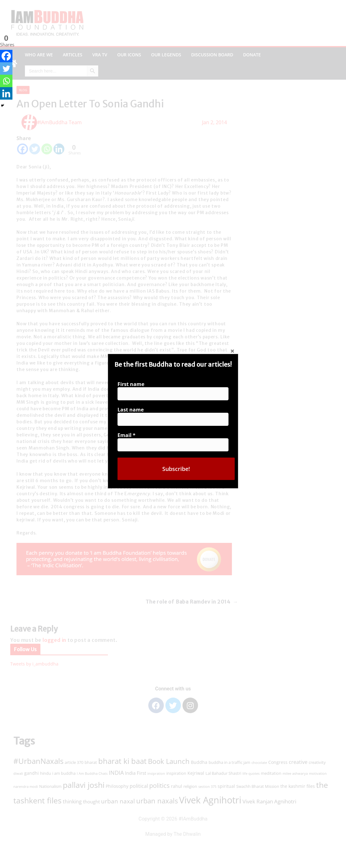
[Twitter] (6, 68)
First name (132, 385)
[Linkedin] (6, 93)
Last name (132, 410)
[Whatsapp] (6, 81)
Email (128, 434)
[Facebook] (6, 56)
